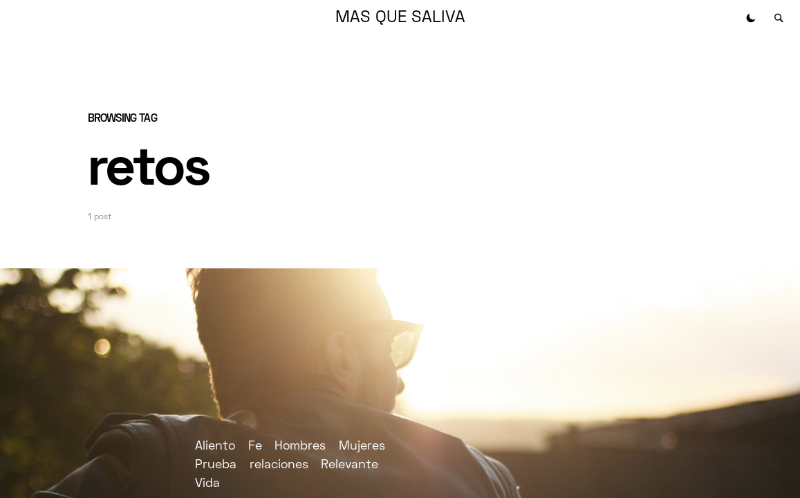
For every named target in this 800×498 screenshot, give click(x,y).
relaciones (279, 465)
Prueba (215, 465)
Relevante (349, 465)
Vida (207, 484)
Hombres (300, 446)
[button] (751, 18)
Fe (255, 446)
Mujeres (362, 446)
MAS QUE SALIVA (400, 18)
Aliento (215, 446)
